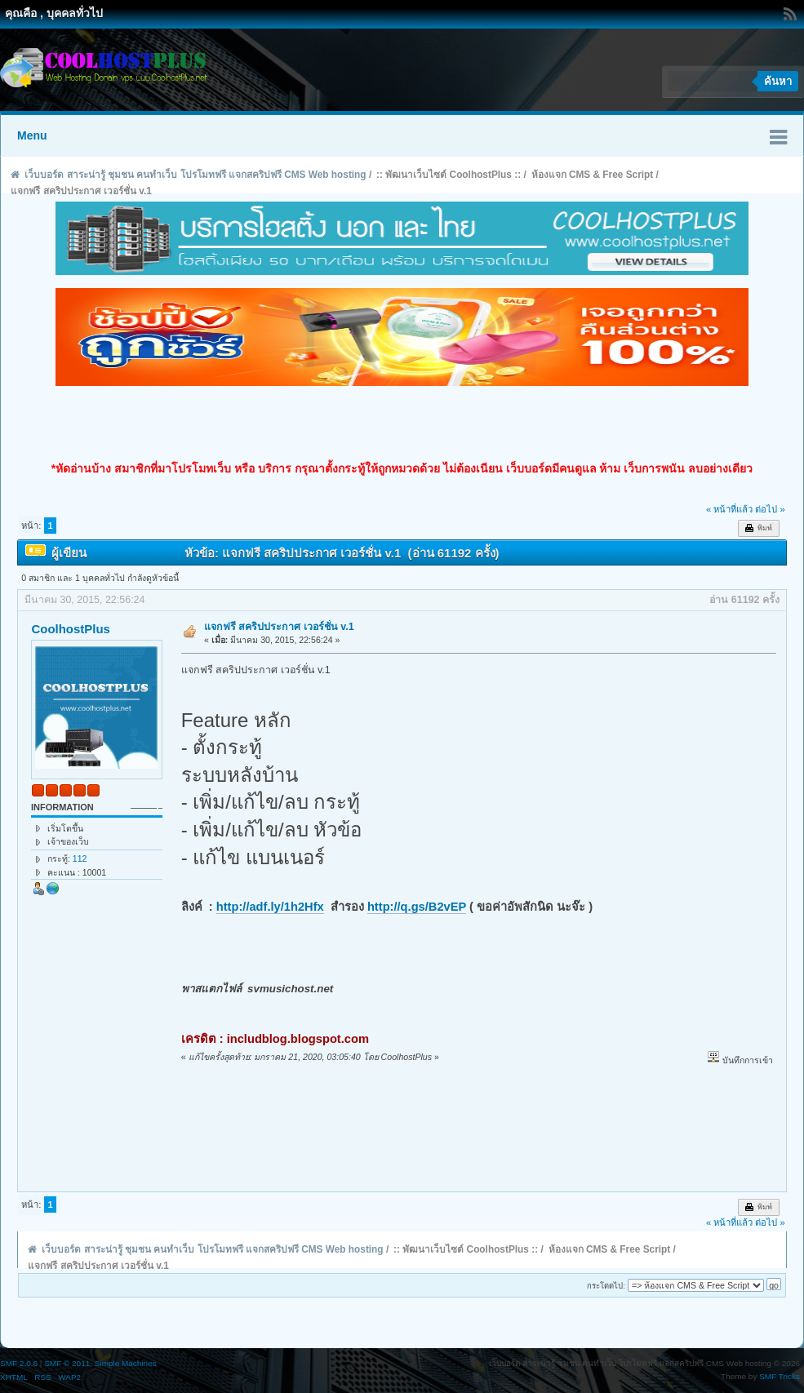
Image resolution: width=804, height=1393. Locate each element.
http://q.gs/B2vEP (416, 906)
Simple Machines (126, 1363)
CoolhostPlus (70, 629)
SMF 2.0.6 (19, 1363)
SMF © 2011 (67, 1363)
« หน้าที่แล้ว (729, 509)
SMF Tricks (779, 1376)
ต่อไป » (769, 509)
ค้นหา (778, 81)
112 (80, 858)
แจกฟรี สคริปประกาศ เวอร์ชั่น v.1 (279, 626)
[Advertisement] (402, 423)
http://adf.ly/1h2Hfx (270, 906)
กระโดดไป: (606, 1285)
